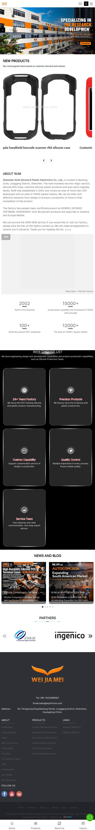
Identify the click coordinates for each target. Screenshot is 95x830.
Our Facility (6, 774)
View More (9, 151)
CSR (3, 764)
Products (31, 807)
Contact (73, 807)
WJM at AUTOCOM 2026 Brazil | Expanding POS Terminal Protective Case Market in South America (69, 592)
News (55, 807)
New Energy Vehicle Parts (44, 737)
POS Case (17, 187)
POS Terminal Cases (42, 748)
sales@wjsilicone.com (50, 703)
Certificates (7, 727)
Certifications (7, 769)
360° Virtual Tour (9, 743)
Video (4, 737)
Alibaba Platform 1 (71, 732)
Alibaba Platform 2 (72, 727)
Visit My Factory (86, 291)
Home (21, 807)
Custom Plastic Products (44, 743)
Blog (63, 807)
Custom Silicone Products (44, 727)
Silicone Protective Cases (44, 753)
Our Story (6, 753)
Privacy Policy (40, 817)
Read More (70, 291)
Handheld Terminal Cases (44, 732)
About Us (44, 807)
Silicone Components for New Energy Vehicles (21, 592)
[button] (2, 30)
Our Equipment (8, 780)
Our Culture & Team (10, 759)
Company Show (9, 732)
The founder (7, 748)
